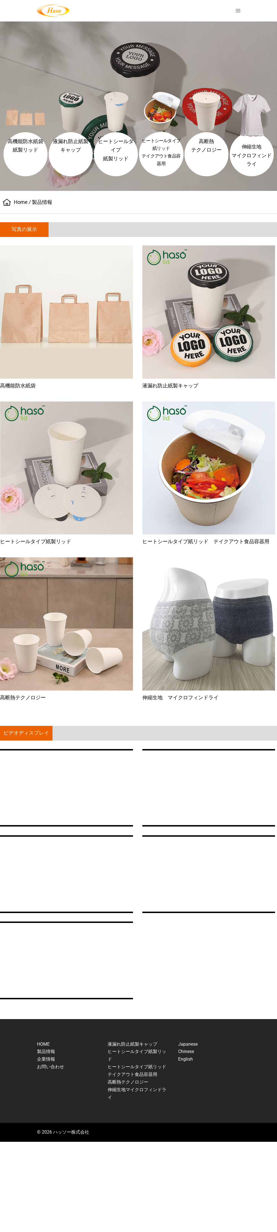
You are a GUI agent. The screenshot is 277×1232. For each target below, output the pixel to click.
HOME (43, 1044)
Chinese (186, 1051)
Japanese (188, 1044)
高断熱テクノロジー (128, 1082)
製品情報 (46, 1051)
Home (21, 202)
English (185, 1059)
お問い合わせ (50, 1066)
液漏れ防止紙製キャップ (132, 1044)
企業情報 (46, 1059)
